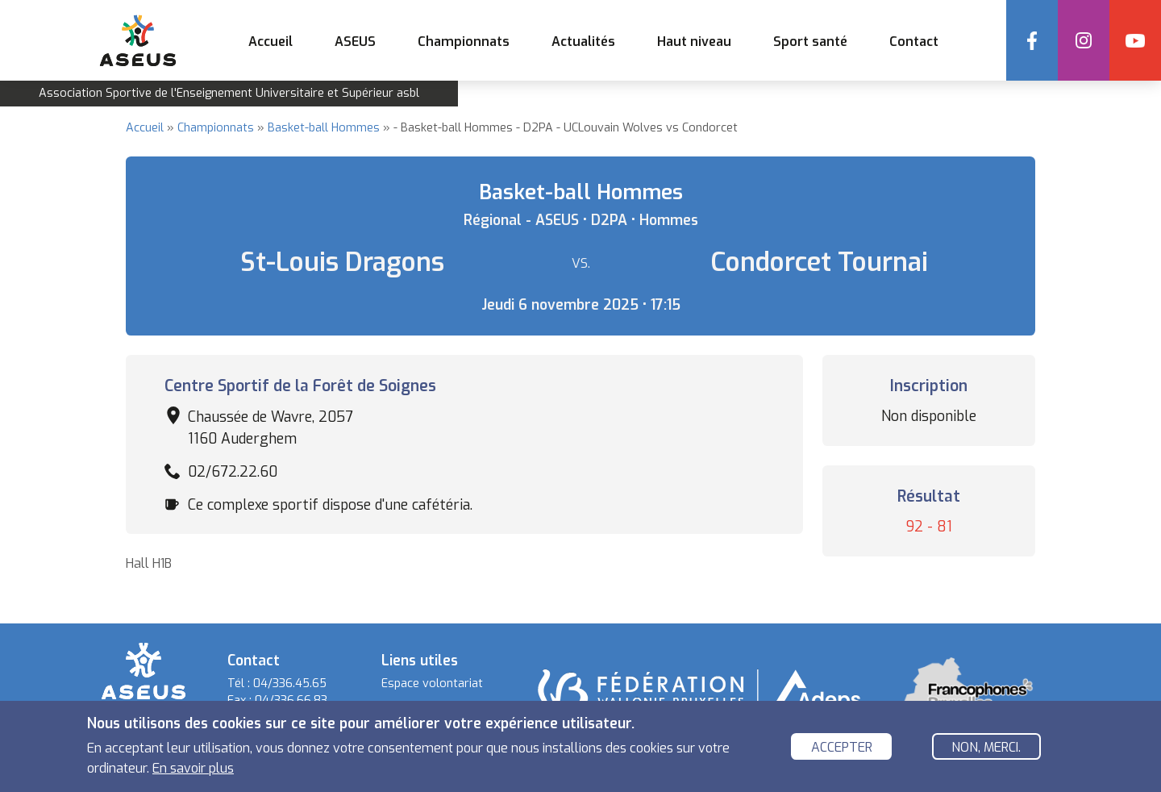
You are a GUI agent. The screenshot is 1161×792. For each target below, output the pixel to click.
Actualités (583, 41)
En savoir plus (193, 769)
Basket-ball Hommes (324, 127)
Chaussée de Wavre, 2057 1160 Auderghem (270, 427)
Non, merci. (986, 748)
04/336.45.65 (290, 683)
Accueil (270, 41)
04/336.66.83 (291, 700)
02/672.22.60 (232, 471)
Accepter (841, 748)
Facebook (1032, 40)
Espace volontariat (432, 683)
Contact (913, 41)
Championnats (215, 127)
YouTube (1135, 40)
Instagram (1083, 40)
